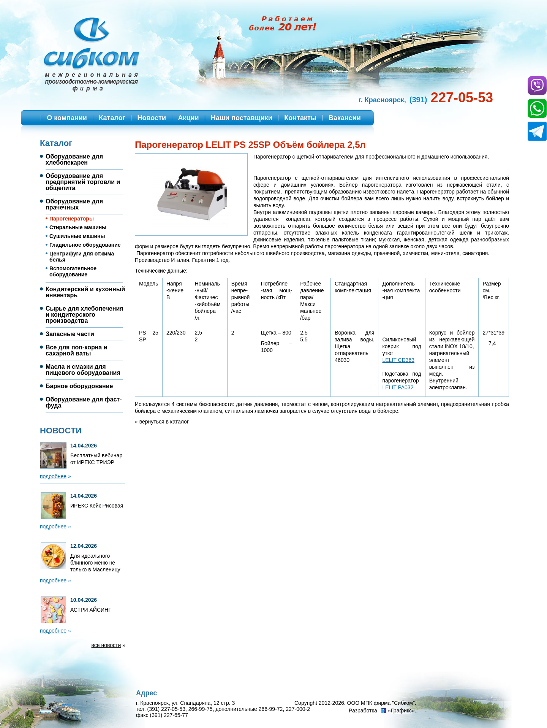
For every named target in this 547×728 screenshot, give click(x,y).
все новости (106, 645)
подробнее (53, 476)
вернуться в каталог (164, 422)
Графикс (401, 710)
